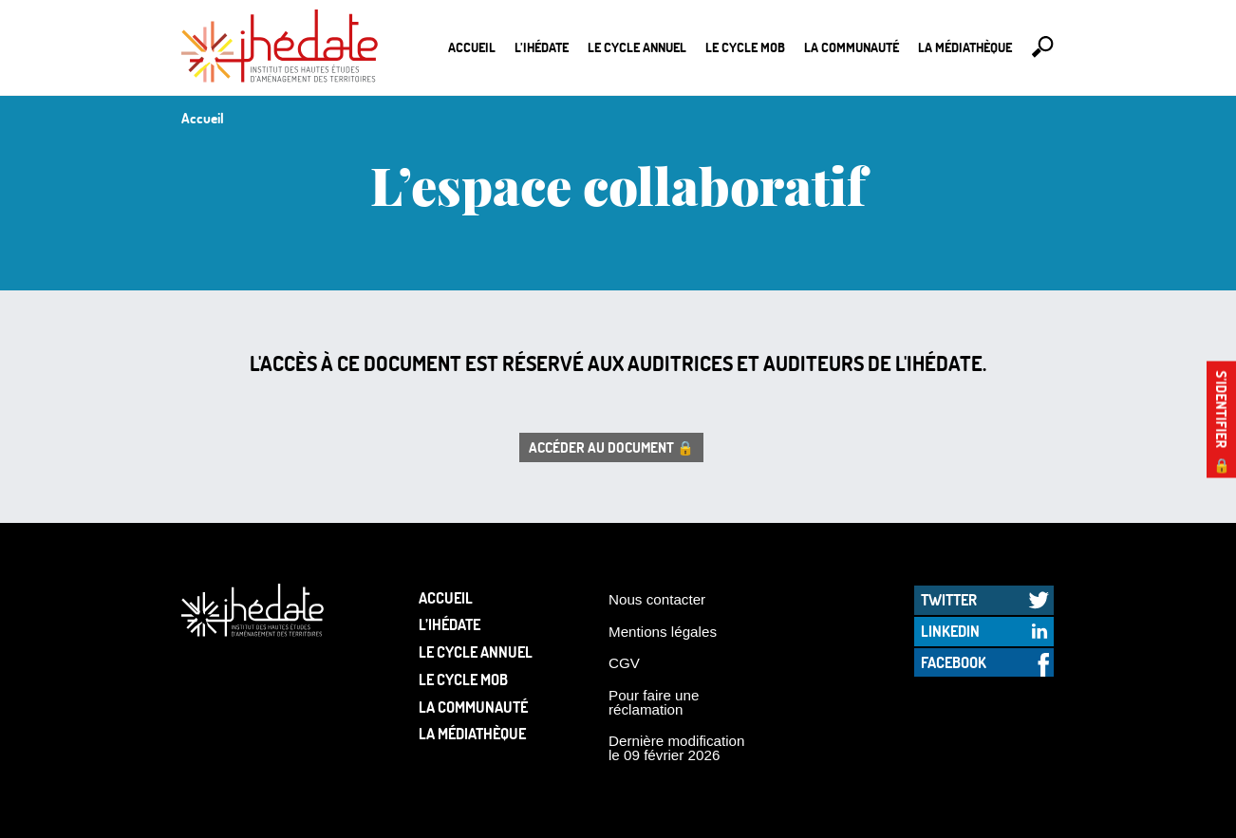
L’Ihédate (542, 47)
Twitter (949, 599)
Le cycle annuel (637, 47)
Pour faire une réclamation (654, 702)
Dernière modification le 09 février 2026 (677, 748)
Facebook (953, 662)
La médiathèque (965, 47)
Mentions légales (663, 632)
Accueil (472, 47)
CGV (624, 663)
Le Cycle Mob (745, 47)
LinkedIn (950, 631)
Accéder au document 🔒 (611, 447)
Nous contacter (657, 599)
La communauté (851, 47)
